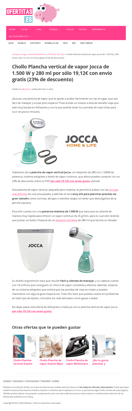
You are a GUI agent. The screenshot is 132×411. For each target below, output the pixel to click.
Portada (16, 54)
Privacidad (45, 381)
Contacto (7, 381)
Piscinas (83, 29)
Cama (41, 29)
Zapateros (35, 43)
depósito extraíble (66, 220)
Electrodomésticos (21, 36)
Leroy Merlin (86, 43)
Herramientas (98, 29)
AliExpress (26, 89)
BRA (74, 43)
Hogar (12, 29)
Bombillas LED (52, 43)
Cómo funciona (32, 381)
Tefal (65, 43)
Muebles (56, 29)
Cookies (55, 381)
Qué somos (18, 381)
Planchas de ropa (56, 54)
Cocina (27, 29)
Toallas (70, 29)
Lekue (11, 43)
